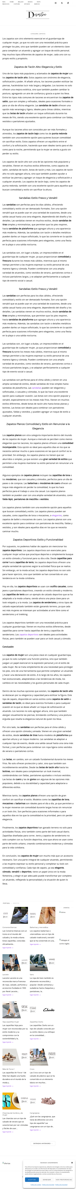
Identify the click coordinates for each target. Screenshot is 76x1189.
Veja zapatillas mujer (10, 1022)
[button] (72, 1163)
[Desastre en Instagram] (55, 3)
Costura (17, 4)
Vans (32, 975)
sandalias (36, 387)
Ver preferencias (64, 1180)
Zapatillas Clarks (36, 1022)
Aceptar (32, 1180)
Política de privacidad (48, 1185)
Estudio (27, 4)
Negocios (5, 4)
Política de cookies (36, 1185)
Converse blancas (9, 927)
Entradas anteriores (43, 1143)
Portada (6, 903)
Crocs (32, 1069)
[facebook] (68, 3)
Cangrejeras (34, 1113)
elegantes (57, 515)
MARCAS (37, 4)
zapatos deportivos (29, 634)
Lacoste (5, 975)
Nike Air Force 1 (8, 1069)
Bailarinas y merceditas (39, 927)
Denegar (47, 1180)
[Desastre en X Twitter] (62, 3)
